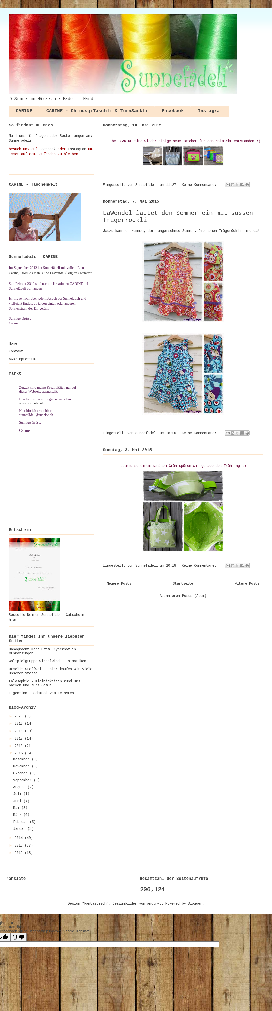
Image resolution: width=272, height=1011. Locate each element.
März (18, 815)
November (22, 766)
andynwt (154, 903)
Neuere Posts (119, 583)
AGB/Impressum (22, 359)
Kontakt (16, 351)
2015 (19, 753)
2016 (19, 746)
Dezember (22, 759)
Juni (18, 801)
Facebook (173, 110)
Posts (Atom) (194, 596)
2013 (19, 845)
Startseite (183, 583)
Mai (17, 808)
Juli (18, 794)
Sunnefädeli (20, 140)
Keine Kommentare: (200, 185)
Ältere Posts (247, 583)
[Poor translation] (18, 937)
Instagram (210, 110)
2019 (19, 723)
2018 (19, 731)
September (23, 780)
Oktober (21, 773)
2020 (19, 716)
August (20, 787)
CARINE (24, 110)
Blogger (195, 903)
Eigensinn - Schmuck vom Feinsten (41, 693)
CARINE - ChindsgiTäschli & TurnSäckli (97, 110)
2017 (19, 738)
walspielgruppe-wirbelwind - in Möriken (47, 661)
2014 (19, 838)
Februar (21, 822)
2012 (19, 853)
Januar (20, 829)
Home (13, 343)
